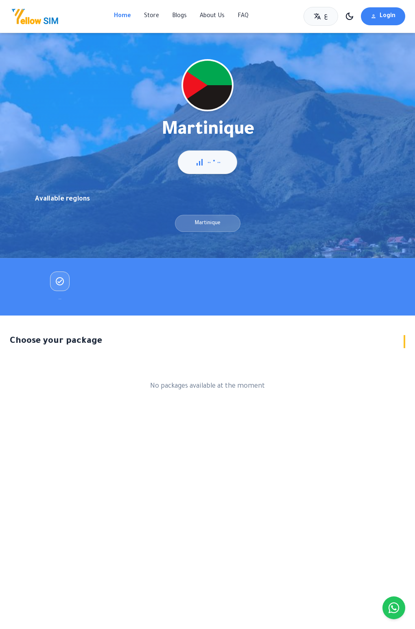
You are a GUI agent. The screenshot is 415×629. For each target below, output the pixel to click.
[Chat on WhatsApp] (393, 607)
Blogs (179, 16)
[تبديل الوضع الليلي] (349, 16)
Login (383, 16)
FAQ (243, 16)
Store (151, 16)
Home (122, 16)
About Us (212, 16)
